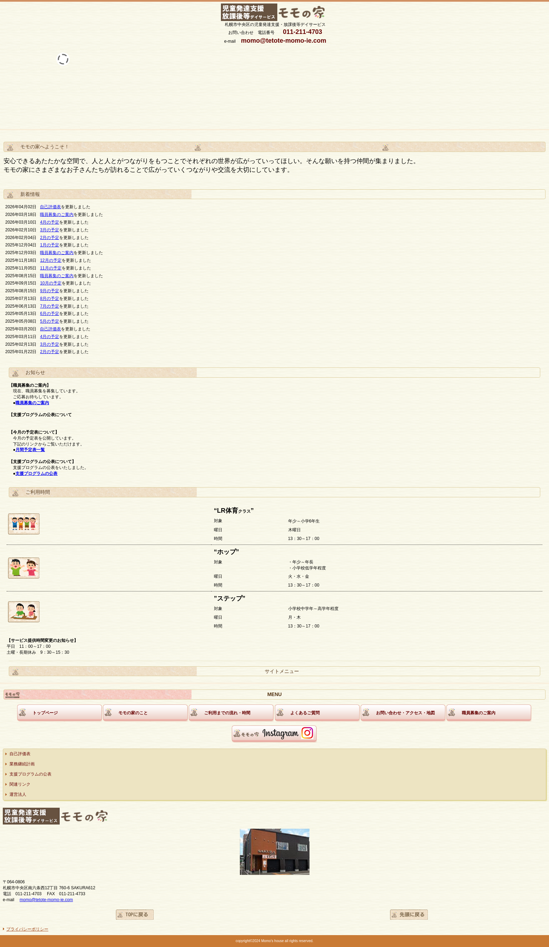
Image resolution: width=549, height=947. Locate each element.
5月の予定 (49, 321)
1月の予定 (49, 245)
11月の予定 (50, 268)
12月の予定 (50, 260)
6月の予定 (49, 313)
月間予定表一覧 (30, 449)
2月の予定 (49, 237)
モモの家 (275, 12)
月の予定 (50, 222)
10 (42, 283)
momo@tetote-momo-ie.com (46, 899)
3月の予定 (49, 229)
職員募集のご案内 (57, 214)
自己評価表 (50, 206)
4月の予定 (49, 336)
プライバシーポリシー (27, 929)
